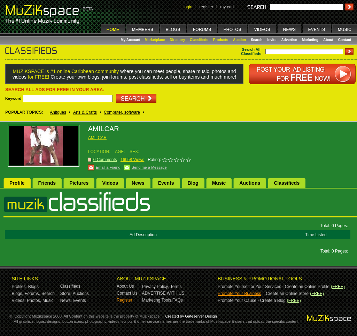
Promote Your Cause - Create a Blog (252, 300)
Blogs (33, 286)
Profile (17, 183)
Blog (193, 183)
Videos (110, 183)
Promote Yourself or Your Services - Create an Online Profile (273, 286)
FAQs (177, 300)
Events (166, 183)
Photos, (34, 300)
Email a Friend (108, 167)
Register (124, 300)
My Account (131, 40)
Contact (344, 40)
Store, (65, 293)
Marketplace (155, 40)
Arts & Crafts (85, 112)
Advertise (289, 40)
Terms (176, 286)
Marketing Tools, (157, 300)
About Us (125, 286)
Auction (239, 40)
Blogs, (17, 293)
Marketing (310, 40)
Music (219, 183)
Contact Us (127, 293)
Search (256, 40)
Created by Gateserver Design (191, 316)
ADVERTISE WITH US (163, 293)
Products (220, 40)
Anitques (58, 112)
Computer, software (122, 112)
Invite (271, 40)
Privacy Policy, (155, 286)
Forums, (32, 293)
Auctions (249, 183)
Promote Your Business (239, 293)
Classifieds (199, 40)
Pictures (78, 183)
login (188, 7)
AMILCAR (97, 137)
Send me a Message (149, 167)
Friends (47, 183)
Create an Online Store (287, 293)
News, (66, 300)
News (138, 183)
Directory (177, 40)
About (328, 40)
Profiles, (19, 286)
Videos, (19, 300)
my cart (227, 7)
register (206, 7)
